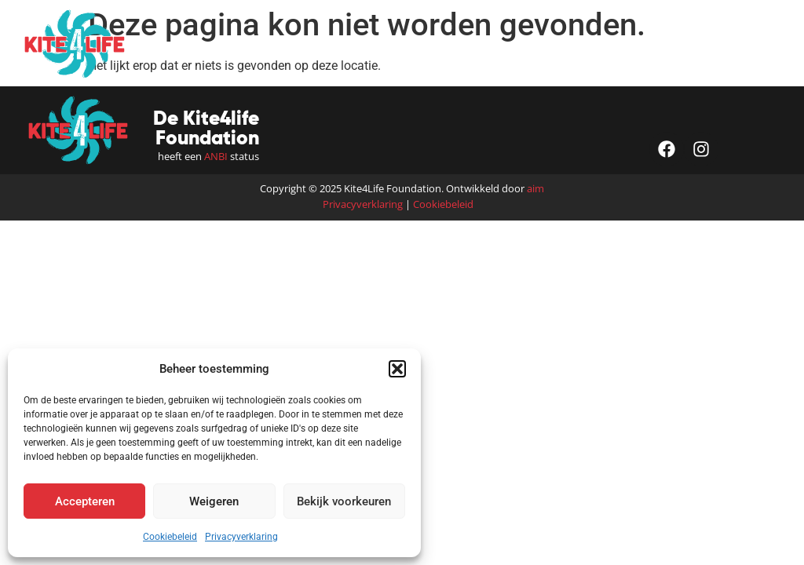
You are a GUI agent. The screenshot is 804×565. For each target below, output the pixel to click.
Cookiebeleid (170, 536)
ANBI (216, 156)
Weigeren (214, 501)
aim (535, 188)
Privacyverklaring (241, 536)
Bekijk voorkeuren (344, 501)
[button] (397, 369)
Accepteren (85, 501)
